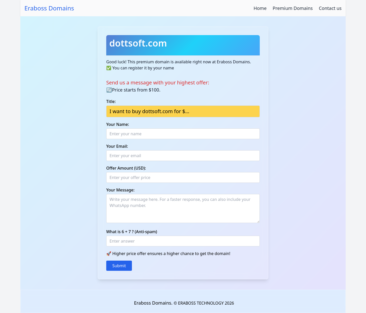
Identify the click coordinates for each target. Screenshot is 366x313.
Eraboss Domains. (154, 303)
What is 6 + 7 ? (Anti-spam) (131, 231)
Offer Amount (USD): (126, 168)
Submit (119, 266)
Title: (111, 101)
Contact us (330, 8)
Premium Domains (293, 8)
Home (260, 8)
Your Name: (117, 124)
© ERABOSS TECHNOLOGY (199, 303)
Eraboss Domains (49, 8)
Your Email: (117, 146)
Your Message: (120, 190)
